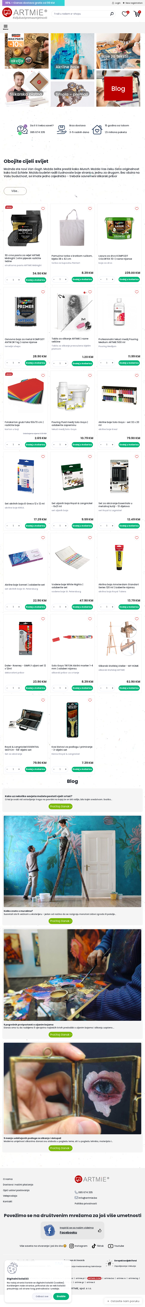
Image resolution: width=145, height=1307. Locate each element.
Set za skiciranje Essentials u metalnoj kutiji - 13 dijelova (116, 510)
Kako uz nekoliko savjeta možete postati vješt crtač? (38, 808)
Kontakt (7, 1213)
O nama (8, 1191)
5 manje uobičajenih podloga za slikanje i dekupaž (32, 1150)
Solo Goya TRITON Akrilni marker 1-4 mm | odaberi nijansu (72, 677)
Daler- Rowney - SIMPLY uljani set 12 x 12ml (25, 677)
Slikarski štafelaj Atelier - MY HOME (119, 676)
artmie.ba (109, 1290)
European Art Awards (74, 1272)
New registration (134, 2)
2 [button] (22, 72)
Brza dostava (77, 125)
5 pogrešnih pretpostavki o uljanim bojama (28, 1036)
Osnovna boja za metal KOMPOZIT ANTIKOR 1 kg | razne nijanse (25, 343)
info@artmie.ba (88, 1210)
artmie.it (91, 1294)
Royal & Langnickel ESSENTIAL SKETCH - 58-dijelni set (23, 760)
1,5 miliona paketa (116, 132)
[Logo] (24, 13)
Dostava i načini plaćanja (18, 1196)
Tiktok (98, 1258)
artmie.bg (133, 1290)
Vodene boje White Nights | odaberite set (68, 593)
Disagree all (42, 1296)
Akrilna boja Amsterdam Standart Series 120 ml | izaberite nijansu (118, 593)
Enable (61, 1296)
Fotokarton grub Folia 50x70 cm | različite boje (25, 427)
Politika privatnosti (86, 1215)
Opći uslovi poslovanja (16, 1202)
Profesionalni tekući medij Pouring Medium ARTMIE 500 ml (119, 343)
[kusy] (14, 280)
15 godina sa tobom (117, 125)
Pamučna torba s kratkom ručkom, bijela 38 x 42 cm (67, 258)
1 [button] (18, 72)
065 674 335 (37, 132)
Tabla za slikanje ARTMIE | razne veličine (70, 342)
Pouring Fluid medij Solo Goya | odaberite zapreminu (70, 427)
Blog (118, 88)
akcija (42, 61)
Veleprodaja (10, 1208)
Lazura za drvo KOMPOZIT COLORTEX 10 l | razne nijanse (116, 258)
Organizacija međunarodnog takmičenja (82, 1278)
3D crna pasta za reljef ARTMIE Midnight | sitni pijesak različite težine (24, 259)
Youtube (116, 1258)
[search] (112, 15)
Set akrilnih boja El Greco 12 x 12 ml (25, 508)
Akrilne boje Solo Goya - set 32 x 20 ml (117, 427)
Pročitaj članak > (60, 818)
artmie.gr (79, 1294)
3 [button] (27, 72)
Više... (15, 191)
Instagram (78, 1258)
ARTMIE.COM (94, 1290)
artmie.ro (121, 1290)
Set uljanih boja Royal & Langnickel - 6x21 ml (66, 510)
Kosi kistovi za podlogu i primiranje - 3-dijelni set (66, 760)
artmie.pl (80, 1290)
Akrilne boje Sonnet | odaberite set (26, 591)
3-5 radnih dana (79, 132)
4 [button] (31, 72)
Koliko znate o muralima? (18, 923)
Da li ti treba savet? (42, 125)
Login (117, 2)
